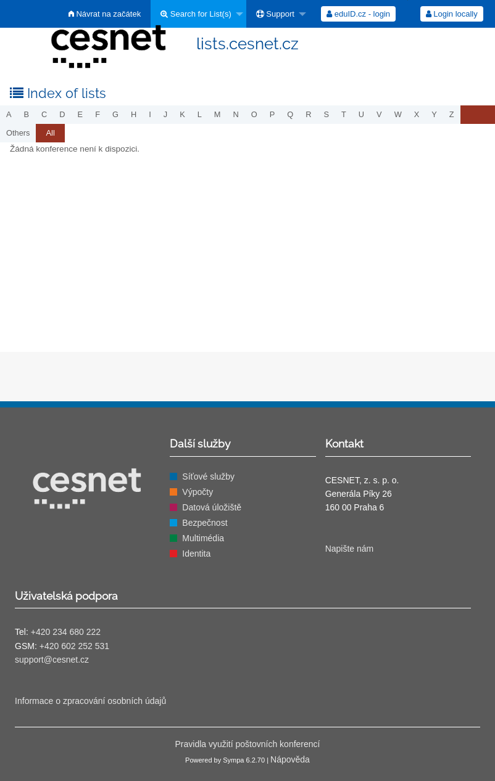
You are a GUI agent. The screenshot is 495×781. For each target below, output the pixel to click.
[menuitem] (198, 14)
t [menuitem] (343, 114)
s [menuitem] (326, 114)
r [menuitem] (308, 114)
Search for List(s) (195, 13)
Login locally (452, 13)
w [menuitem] (398, 114)
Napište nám (349, 549)
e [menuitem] (80, 114)
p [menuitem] (272, 114)
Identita (196, 553)
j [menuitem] (165, 114)
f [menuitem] (97, 114)
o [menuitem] (254, 114)
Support (275, 13)
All (50, 132)
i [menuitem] (150, 114)
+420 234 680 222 (66, 632)
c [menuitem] (44, 114)
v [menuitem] (379, 114)
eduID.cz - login (358, 13)
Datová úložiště (211, 507)
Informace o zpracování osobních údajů (90, 701)
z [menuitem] (451, 114)
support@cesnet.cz (52, 659)
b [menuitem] (27, 114)
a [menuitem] (9, 114)
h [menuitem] (133, 114)
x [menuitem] (417, 114)
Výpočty (197, 492)
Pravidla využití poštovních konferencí (247, 744)
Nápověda (290, 759)
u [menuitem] (361, 114)
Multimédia (203, 538)
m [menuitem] (217, 114)
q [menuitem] (290, 114)
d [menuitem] (62, 114)
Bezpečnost (204, 523)
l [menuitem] (200, 114)
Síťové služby (208, 476)
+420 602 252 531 (74, 646)
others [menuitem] (18, 132)
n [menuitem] (236, 114)
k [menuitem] (182, 114)
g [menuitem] (115, 114)
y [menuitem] (434, 114)
